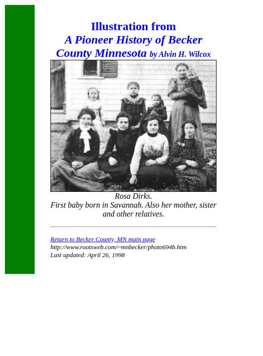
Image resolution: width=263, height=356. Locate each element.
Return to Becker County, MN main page (102, 239)
